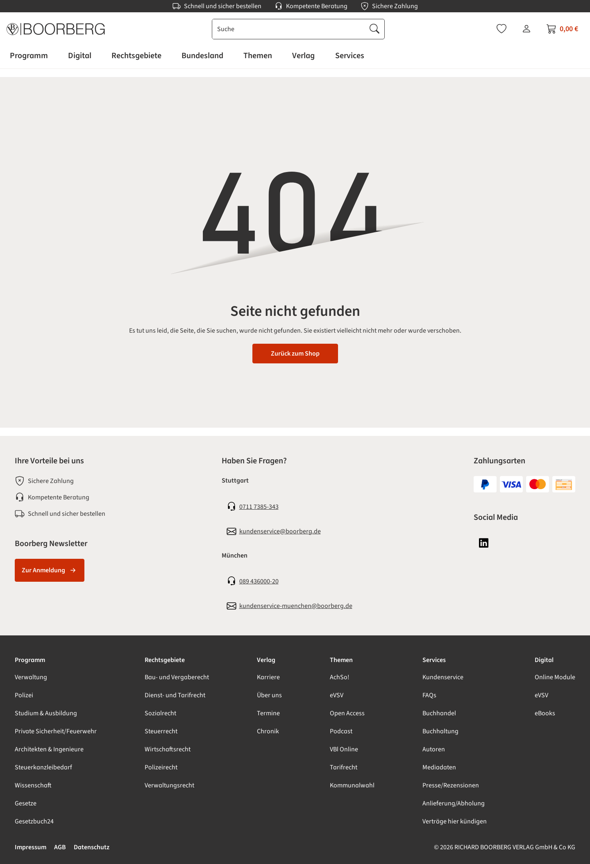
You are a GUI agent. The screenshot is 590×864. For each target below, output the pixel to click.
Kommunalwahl (352, 785)
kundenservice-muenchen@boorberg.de (295, 605)
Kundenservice (442, 677)
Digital (544, 659)
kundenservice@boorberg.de (280, 531)
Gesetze (25, 803)
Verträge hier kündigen (454, 821)
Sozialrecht (160, 713)
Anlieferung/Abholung (453, 803)
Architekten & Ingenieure (49, 749)
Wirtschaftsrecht (168, 749)
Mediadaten (439, 767)
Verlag (266, 659)
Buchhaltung (440, 731)
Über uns (269, 695)
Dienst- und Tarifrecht (175, 695)
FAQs (429, 695)
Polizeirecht (161, 767)
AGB (60, 847)
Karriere (268, 677)
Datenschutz (91, 847)
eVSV (336, 695)
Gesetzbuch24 (34, 821)
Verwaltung (31, 677)
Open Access (347, 713)
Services (434, 659)
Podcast (341, 731)
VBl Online (344, 749)
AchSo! (339, 677)
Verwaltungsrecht (169, 785)
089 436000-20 (259, 581)
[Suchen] (374, 29)
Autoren (433, 749)
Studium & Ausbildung (46, 713)
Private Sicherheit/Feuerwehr (56, 731)
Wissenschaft (33, 785)
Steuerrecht (161, 731)
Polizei (24, 695)
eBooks (545, 713)
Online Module (555, 677)
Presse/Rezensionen (450, 785)
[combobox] (288, 29)
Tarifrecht (343, 767)
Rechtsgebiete (165, 659)
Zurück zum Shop (295, 353)
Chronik (268, 731)
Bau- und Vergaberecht (177, 677)
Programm (30, 659)
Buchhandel (439, 713)
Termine (268, 713)
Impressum (30, 847)
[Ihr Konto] (526, 29)
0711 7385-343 (259, 506)
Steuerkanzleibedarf (43, 767)
